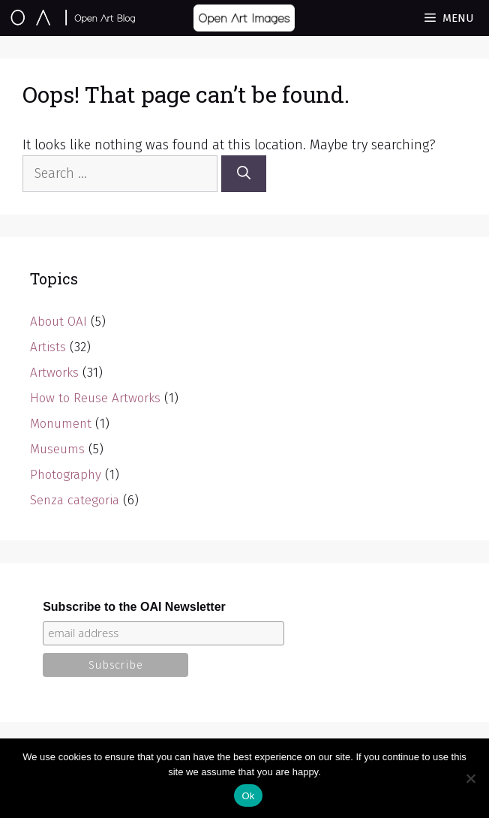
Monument (61, 424)
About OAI (58, 321)
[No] (470, 778)
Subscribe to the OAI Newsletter (134, 606)
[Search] (243, 173)
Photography (65, 475)
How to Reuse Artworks (95, 398)
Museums (57, 449)
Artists (48, 347)
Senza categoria (74, 500)
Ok (248, 795)
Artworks (54, 372)
